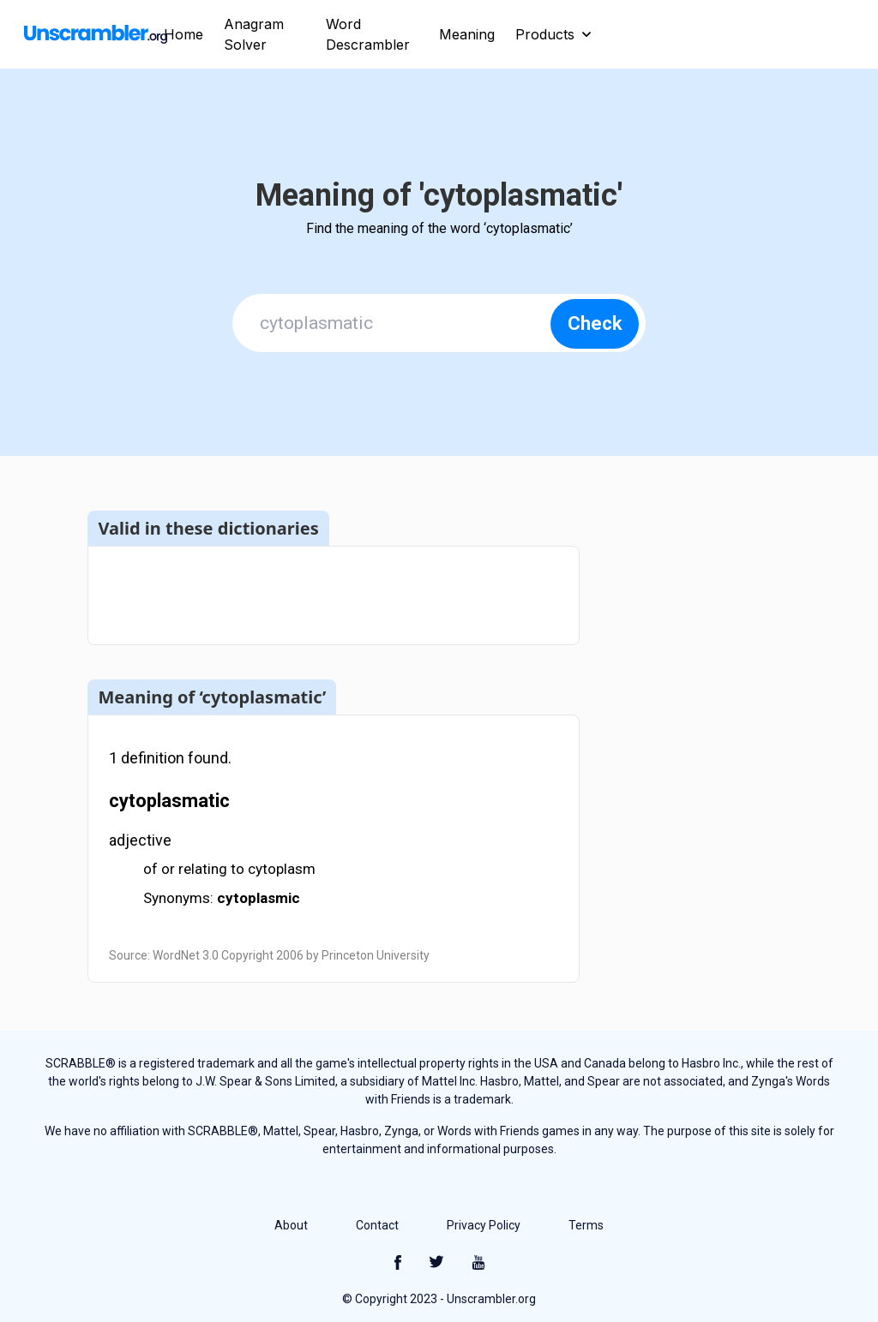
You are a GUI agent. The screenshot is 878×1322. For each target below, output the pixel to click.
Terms (586, 1225)
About (291, 1225)
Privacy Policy (483, 1225)
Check (595, 323)
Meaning (467, 34)
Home (183, 34)
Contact (377, 1225)
